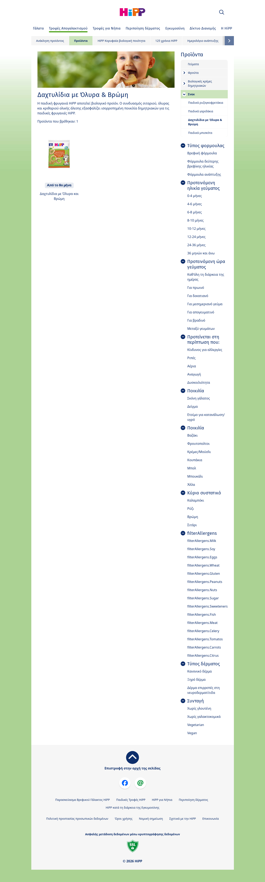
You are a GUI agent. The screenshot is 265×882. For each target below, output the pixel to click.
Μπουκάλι (195, 476)
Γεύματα (193, 64)
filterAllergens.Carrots (204, 647)
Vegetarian (195, 725)
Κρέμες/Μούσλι (199, 452)
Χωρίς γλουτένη (199, 708)
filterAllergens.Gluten (203, 573)
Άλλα (191, 484)
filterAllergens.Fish (201, 614)
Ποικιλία (195, 391)
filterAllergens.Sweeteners (207, 606)
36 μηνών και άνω (201, 253)
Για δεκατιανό (197, 296)
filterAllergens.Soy (201, 549)
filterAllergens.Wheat (203, 565)
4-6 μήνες (194, 204)
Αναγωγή (194, 374)
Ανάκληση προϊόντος (50, 41)
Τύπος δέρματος (203, 664)
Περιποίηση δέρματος (193, 800)
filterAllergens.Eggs (202, 557)
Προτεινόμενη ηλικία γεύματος (203, 185)
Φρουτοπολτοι (198, 443)
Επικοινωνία (210, 819)
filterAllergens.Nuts (202, 590)
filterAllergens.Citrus (203, 655)
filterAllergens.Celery (203, 631)
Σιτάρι (192, 525)
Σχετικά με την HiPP (182, 819)
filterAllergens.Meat (202, 622)
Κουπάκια (194, 460)
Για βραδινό (196, 320)
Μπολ (191, 468)
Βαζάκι (192, 435)
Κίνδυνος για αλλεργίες (204, 349)
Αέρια (191, 366)
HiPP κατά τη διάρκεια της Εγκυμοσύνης (132, 807)
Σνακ (191, 94)
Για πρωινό (195, 287)
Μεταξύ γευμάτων (201, 328)
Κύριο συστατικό (204, 493)
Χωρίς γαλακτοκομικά (204, 716)
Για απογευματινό (200, 312)
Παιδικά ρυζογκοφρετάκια (205, 103)
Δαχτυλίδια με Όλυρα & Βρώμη (205, 122)
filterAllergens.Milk (201, 540)
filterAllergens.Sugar (203, 598)
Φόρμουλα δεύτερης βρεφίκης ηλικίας (202, 163)
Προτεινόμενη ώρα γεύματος (206, 264)
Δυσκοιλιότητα (198, 382)
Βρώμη (192, 516)
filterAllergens (202, 533)
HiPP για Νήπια (162, 800)
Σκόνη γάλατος (198, 398)
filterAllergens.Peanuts (204, 581)
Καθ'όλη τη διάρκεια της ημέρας (205, 277)
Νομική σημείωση (151, 819)
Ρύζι (190, 508)
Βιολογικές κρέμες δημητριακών (200, 83)
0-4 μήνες (194, 195)
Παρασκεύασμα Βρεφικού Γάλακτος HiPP (82, 800)
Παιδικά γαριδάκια (200, 111)
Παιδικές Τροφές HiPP (130, 800)
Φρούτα (193, 73)
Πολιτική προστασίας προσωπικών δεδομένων (77, 819)
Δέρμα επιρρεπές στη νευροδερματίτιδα (203, 690)
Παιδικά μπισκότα (200, 133)
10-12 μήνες (196, 228)
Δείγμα (192, 406)
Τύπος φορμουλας (205, 145)
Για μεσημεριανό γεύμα (204, 304)
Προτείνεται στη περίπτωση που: (203, 339)
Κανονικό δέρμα (199, 671)
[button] (221, 12)
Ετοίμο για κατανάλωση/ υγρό (206, 417)
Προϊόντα (81, 41)
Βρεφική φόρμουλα (202, 153)
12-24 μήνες (196, 236)
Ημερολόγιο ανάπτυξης (202, 41)
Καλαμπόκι (195, 500)
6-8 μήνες (194, 212)
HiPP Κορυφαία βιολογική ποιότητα (121, 41)
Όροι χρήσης (123, 819)
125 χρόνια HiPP (166, 41)
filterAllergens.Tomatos (205, 639)
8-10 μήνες (195, 220)
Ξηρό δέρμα (196, 679)
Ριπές (191, 358)
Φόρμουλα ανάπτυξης (204, 174)
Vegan (192, 733)
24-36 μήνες (196, 245)
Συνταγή (195, 701)
